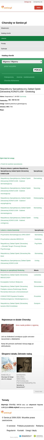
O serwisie (11, 426)
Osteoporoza (8, 77)
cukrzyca (5, 407)
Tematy (5, 400)
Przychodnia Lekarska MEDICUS (12, 239)
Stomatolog (38, 208)
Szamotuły (23, 96)
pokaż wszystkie (10, 66)
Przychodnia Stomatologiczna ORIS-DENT (15, 235)
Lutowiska (37, 275)
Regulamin (11, 431)
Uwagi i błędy (31, 431)
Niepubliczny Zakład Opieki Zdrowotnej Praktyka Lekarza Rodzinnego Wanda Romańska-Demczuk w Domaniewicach (14, 289)
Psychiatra (38, 243)
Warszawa (37, 282)
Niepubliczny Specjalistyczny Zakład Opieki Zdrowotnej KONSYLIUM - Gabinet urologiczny (16, 220)
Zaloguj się (27, 2)
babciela (5, 375)
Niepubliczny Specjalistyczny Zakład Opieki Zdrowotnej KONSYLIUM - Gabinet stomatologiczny (16, 210)
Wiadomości (5, 28)
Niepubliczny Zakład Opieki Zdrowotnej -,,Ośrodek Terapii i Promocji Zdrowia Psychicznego (14, 246)
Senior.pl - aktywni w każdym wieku (6, 7)
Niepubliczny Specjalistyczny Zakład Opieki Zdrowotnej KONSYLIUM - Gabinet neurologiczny (16, 190)
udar (27, 404)
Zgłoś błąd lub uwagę (7, 158)
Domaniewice (38, 286)
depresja (4, 405)
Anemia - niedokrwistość (25, 77)
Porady (3, 43)
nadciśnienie (29, 407)
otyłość (16, 407)
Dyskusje (4, 48)
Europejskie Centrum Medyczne (12, 282)
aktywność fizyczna (36, 405)
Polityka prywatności (25, 426)
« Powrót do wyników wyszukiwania (11, 164)
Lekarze (3, 38)
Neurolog (37, 188)
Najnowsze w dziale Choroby (16, 320)
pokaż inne (38, 391)
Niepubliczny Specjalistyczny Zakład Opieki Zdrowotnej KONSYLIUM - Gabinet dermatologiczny (16, 181)
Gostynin (37, 303)
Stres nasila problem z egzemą (27, 325)
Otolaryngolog (38, 198)
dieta (11, 407)
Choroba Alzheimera (11, 81)
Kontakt (20, 431)
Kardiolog (38, 239)
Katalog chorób (6, 33)
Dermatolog (38, 178)
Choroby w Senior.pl (14, 22)
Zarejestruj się (37, 2)
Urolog (36, 218)
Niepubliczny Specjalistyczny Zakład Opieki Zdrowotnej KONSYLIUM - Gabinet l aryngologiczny (16, 200)
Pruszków (37, 296)
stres (23, 404)
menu (38, 7)
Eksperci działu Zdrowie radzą (17, 354)
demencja (23, 407)
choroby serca (15, 405)
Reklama (39, 426)
